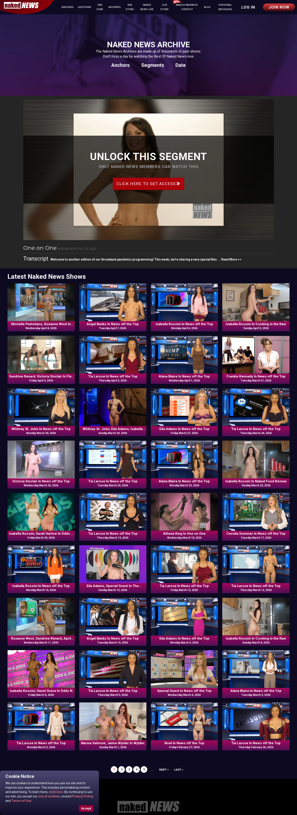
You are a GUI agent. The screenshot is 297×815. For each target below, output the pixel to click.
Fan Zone (99, 7)
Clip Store (164, 7)
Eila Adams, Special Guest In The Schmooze (113, 586)
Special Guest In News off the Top (184, 691)
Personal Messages (225, 7)
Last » (178, 769)
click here (55, 792)
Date (180, 65)
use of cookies (49, 796)
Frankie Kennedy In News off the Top (256, 376)
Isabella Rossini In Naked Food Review (256, 481)
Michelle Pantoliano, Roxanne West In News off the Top (41, 324)
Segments (152, 65)
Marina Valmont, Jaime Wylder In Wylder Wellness (112, 743)
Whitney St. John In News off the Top (41, 429)
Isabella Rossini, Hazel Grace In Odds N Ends (41, 691)
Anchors (68, 7)
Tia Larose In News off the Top (112, 376)
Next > (164, 769)
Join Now (278, 7)
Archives (114, 7)
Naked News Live (146, 7)
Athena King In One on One (184, 534)
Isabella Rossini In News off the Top (184, 324)
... (152, 769)
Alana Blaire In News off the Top (184, 376)
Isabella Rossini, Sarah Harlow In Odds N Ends (41, 534)
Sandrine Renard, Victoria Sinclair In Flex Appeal (41, 376)
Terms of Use (21, 800)
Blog (207, 7)
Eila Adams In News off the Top (184, 429)
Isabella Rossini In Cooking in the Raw (256, 324)
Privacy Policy (82, 796)
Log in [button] (248, 7)
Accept (86, 808)
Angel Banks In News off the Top (113, 324)
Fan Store (130, 7)
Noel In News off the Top (184, 743)
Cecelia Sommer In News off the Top (255, 534)
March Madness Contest (185, 6)
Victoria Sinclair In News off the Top (41, 481)
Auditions (84, 7)
